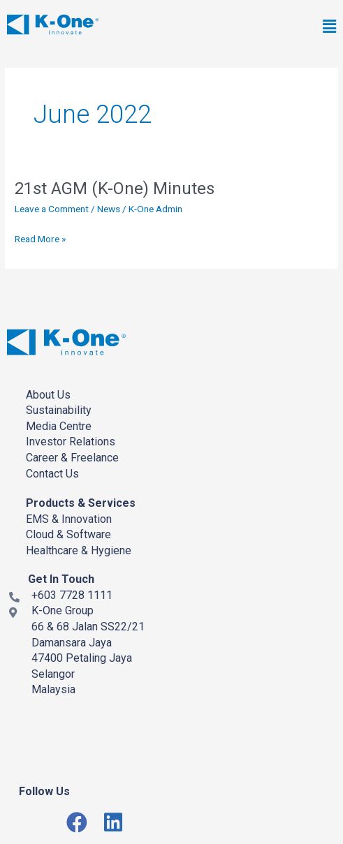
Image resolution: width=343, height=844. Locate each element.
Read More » (40, 239)
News (108, 208)
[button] (240, 27)
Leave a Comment (52, 208)
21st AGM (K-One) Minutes (114, 188)
